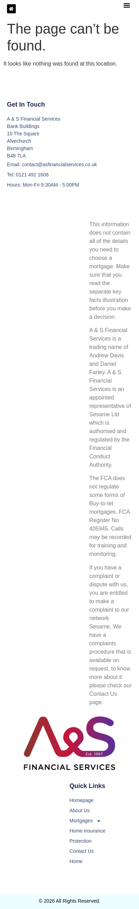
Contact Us (82, 851)
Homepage (82, 800)
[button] (126, 5)
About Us (80, 810)
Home (76, 861)
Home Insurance (88, 831)
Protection (81, 841)
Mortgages (85, 820)
